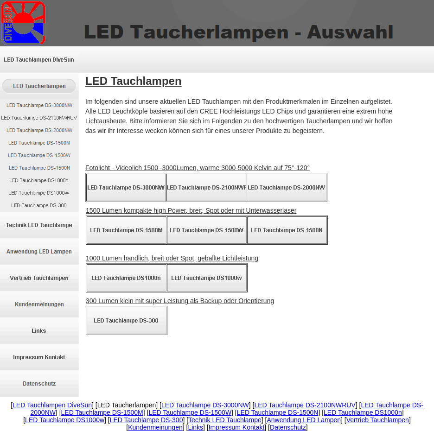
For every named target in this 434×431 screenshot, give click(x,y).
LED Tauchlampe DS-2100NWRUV (304, 405)
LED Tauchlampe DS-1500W (189, 412)
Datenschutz (288, 427)
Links (195, 427)
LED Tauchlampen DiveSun (52, 405)
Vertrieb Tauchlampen (377, 420)
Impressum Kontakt (237, 427)
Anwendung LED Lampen (304, 420)
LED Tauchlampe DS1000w (64, 420)
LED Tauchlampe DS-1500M (102, 412)
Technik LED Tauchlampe (225, 420)
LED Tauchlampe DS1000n (363, 412)
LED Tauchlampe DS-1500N (278, 412)
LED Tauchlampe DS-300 (146, 420)
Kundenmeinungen (155, 427)
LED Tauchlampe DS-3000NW (205, 405)
